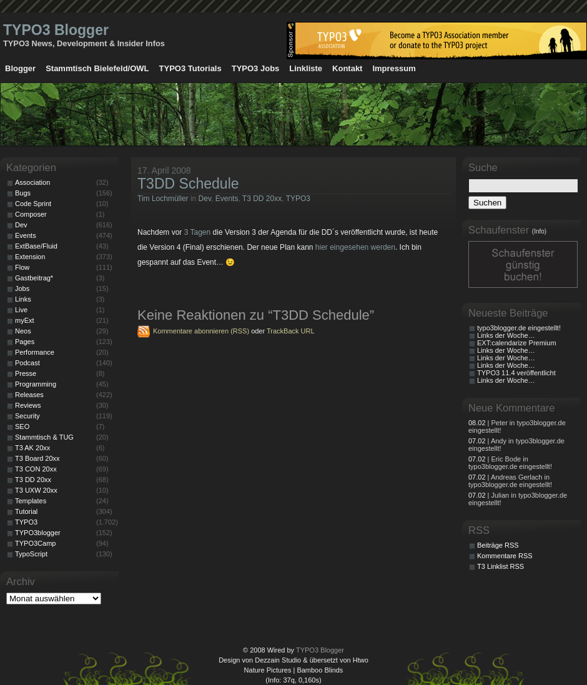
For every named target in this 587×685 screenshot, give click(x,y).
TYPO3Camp (35, 543)
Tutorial (26, 511)
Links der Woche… (506, 335)
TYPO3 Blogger (56, 30)
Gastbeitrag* (34, 278)
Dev (205, 198)
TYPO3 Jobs (256, 68)
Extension (30, 256)
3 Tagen (197, 232)
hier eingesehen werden (355, 247)
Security (27, 416)
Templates (30, 501)
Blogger (20, 68)
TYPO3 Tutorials (190, 68)
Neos (23, 331)
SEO (22, 426)
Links (23, 299)
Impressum (393, 68)
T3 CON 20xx (36, 469)
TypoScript (31, 554)
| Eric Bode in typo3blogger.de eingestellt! (510, 462)
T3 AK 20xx (32, 447)
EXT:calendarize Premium (516, 343)
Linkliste (305, 68)
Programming (35, 384)
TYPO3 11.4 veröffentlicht (516, 373)
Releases (29, 394)
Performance (34, 352)
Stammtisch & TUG (44, 437)
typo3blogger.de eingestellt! (519, 328)
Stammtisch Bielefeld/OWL (97, 68)
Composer (31, 214)
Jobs (22, 288)
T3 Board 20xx (37, 458)
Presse (25, 373)
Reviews (28, 405)
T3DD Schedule (188, 183)
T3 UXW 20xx (36, 490)
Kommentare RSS (505, 555)
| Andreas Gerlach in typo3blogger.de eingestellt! (510, 480)
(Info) (539, 231)
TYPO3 (298, 198)
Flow (22, 267)
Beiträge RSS (498, 545)
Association (32, 182)
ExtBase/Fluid (36, 246)
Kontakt (347, 68)
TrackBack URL (291, 331)
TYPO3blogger (38, 532)
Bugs (23, 193)
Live (21, 309)
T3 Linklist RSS (500, 566)
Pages (24, 341)
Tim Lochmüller (163, 198)
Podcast (27, 363)
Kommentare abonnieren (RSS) (201, 331)
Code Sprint (33, 203)
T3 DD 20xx (262, 198)
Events (227, 198)
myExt (24, 320)
